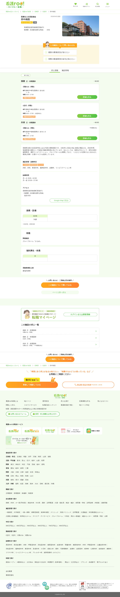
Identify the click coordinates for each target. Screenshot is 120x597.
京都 (17, 472)
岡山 (17, 476)
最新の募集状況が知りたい (59, 52)
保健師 (24, 493)
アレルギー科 (37, 552)
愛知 (12, 468)
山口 (31, 476)
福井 (33, 460)
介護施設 (84, 512)
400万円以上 (20, 526)
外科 (84, 545)
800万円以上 (63, 526)
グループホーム (57, 516)
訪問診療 (90, 503)
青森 (25, 456)
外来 (12, 503)
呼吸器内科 (32, 545)
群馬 (43, 464)
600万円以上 (42, 526)
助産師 (30, 493)
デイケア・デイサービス (41, 516)
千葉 (28, 464)
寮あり (67, 562)
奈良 (31, 472)
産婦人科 (50, 549)
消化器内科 (42, 545)
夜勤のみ (28, 535)
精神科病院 (45, 512)
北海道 (19, 456)
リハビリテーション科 (23, 552)
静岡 (22, 468)
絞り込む (25, 75)
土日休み (30, 562)
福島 (49, 456)
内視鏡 (97, 503)
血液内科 (60, 545)
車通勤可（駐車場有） (55, 562)
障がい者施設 (75, 516)
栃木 (38, 464)
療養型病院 (35, 512)
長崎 (26, 484)
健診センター (87, 516)
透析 (43, 503)
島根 (26, 476)
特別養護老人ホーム (96, 512)
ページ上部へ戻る (60, 292)
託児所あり (75, 562)
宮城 (34, 456)
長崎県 (37, 11)
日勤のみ (20, 535)
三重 (26, 468)
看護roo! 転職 (26, 11)
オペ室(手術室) (21, 503)
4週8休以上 (21, 562)
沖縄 (52, 484)
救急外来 (31, 503)
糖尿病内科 (77, 545)
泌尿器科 (79, 549)
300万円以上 (10, 526)
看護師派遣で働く (67, 405)
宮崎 (41, 484)
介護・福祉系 (59, 503)
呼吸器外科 (91, 545)
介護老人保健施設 (12, 516)
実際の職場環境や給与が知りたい (61, 59)
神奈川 (18, 464)
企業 (106, 516)
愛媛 (22, 480)
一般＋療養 (26, 512)
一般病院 (9, 512)
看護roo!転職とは (12, 401)
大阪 (12, 472)
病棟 (7, 503)
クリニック (54, 512)
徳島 (12, 480)
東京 (12, 464)
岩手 (29, 456)
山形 (44, 456)
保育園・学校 (80, 503)
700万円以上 (53, 526)
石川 (28, 460)
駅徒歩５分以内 (40, 562)
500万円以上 (31, 526)
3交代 (14, 535)
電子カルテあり (102, 562)
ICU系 (38, 503)
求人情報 (54, 70)
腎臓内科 (68, 545)
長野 (42, 460)
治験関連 (104, 503)
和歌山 (37, 472)
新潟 (18, 460)
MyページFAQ (84, 405)
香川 (17, 480)
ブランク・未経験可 (88, 562)
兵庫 (22, 472)
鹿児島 (47, 484)
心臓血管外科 (102, 545)
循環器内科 (51, 545)
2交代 (8, 535)
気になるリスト (103, 401)
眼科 (57, 549)
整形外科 (28, 549)
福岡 (17, 484)
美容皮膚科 (18, 545)
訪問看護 (50, 503)
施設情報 (65, 70)
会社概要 (9, 571)
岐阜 (17, 468)
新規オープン (10, 562)
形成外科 (36, 549)
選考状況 (45, 401)
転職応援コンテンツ (49, 405)
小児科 (43, 549)
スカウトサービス (30, 405)
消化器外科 (10, 549)
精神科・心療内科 (90, 549)
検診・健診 (70, 503)
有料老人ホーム (25, 516)
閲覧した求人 (10, 405)
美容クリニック (65, 512)
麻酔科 (109, 549)
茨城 (33, 464)
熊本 (31, 484)
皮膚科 (72, 549)
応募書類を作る (84, 401)
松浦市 (45, 11)
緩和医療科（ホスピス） (52, 552)
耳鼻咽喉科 (64, 549)
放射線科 (102, 549)
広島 (12, 476)
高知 (26, 480)
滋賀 (26, 472)
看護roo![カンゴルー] (12, 11)
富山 (23, 460)
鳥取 (22, 476)
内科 (25, 545)
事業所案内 (10, 575)
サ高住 (66, 516)
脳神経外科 (19, 549)
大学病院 (17, 512)
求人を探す (65, 401)
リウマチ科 (10, 552)
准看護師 (17, 493)
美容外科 (9, 545)
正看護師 (9, 493)
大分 (36, 484)
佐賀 (21, 484)
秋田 (39, 456)
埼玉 (23, 464)
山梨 (38, 460)
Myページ (27, 401)
